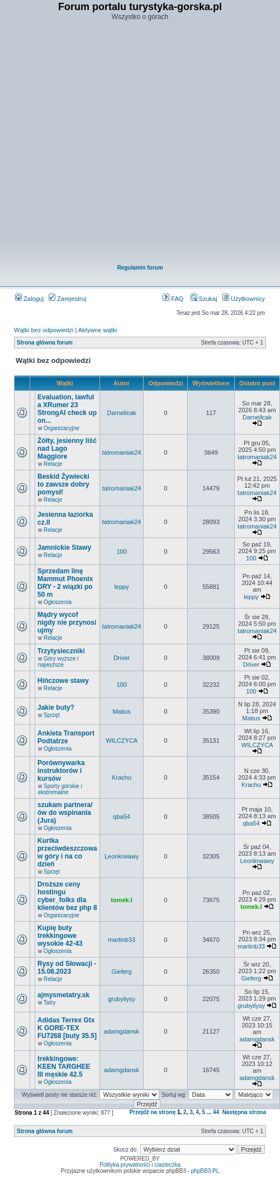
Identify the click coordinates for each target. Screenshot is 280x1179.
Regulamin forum (140, 268)
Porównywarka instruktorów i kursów (61, 770)
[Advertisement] (133, 143)
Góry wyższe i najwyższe (58, 661)
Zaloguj (29, 298)
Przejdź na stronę (152, 1112)
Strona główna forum (45, 342)
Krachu (121, 777)
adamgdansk (121, 1031)
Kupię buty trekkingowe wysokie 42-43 (60, 935)
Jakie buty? (55, 707)
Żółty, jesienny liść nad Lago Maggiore (67, 448)
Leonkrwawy (122, 856)
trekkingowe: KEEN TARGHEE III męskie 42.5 (63, 1066)
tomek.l (121, 900)
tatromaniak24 (121, 452)
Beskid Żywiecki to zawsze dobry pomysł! (63, 484)
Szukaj (204, 298)
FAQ (173, 298)
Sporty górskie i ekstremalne (60, 789)
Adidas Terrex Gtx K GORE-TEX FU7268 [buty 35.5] (67, 1028)
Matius (121, 711)
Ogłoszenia (58, 602)
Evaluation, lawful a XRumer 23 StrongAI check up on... (67, 409)
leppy (121, 586)
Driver (121, 657)
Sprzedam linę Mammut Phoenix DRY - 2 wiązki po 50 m (65, 582)
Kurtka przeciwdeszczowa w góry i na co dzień (67, 852)
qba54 (121, 816)
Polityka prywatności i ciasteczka (140, 1165)
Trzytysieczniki (61, 651)
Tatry (50, 1002)
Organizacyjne (61, 428)
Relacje (53, 464)
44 (216, 1112)
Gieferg (122, 971)
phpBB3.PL (205, 1171)
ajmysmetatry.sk (63, 995)
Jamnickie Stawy (64, 547)
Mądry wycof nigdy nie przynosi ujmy (66, 622)
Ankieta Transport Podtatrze (65, 737)
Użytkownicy (243, 298)
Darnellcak (121, 412)
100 (121, 551)
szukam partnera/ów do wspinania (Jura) (65, 812)
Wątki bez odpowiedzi (43, 330)
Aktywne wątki (97, 330)
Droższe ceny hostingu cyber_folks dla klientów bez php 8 (67, 896)
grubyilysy (121, 999)
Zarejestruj (67, 298)
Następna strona (244, 1112)
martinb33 (121, 939)
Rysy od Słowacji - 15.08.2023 (66, 967)
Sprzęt (52, 715)
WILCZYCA (121, 740)
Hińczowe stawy (63, 681)
